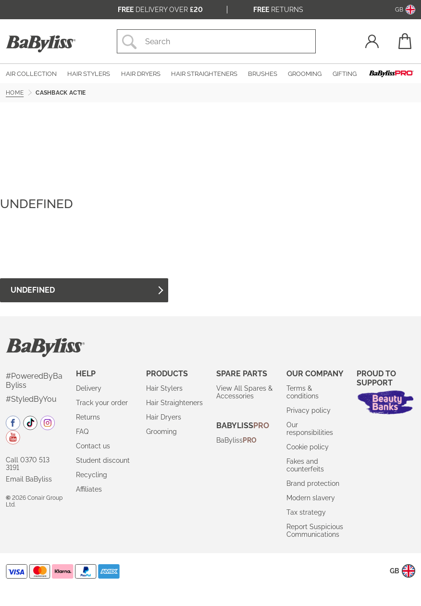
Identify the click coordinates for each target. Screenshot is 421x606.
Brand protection (312, 483)
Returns (278, 9)
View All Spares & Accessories (244, 392)
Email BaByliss (29, 479)
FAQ (82, 431)
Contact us (93, 446)
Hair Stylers (164, 388)
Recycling (91, 475)
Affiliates (89, 489)
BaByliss (236, 440)
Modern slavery (310, 498)
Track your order (102, 403)
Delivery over (160, 9)
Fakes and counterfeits (305, 465)
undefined (87, 290)
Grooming (161, 431)
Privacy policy (308, 410)
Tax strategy (306, 512)
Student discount (103, 460)
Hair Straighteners (174, 403)
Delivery (88, 388)
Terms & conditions (302, 392)
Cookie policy (307, 447)
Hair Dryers (163, 417)
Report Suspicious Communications (314, 530)
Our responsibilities (309, 428)
